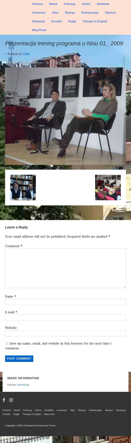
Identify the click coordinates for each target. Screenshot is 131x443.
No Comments (76, 63)
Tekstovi (110, 12)
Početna (37, 4)
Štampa (70, 12)
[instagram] (11, 401)
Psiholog (69, 4)
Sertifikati (103, 4)
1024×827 (22, 385)
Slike (55, 12)
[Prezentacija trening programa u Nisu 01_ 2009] (28, 63)
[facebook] (5, 401)
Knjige (72, 21)
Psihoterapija (89, 12)
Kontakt (56, 21)
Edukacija (38, 21)
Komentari (39, 12)
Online (86, 4)
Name (9, 296)
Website (11, 328)
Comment (13, 246)
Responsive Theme (46, 425)
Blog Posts (39, 30)
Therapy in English (95, 21)
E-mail (9, 312)
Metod (53, 4)
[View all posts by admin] (38, 63)
